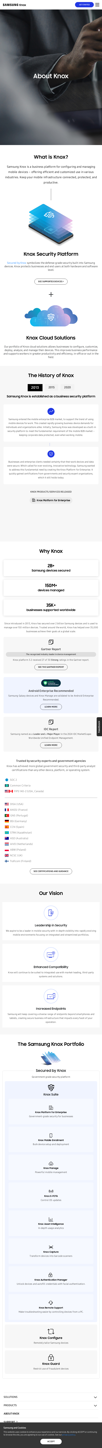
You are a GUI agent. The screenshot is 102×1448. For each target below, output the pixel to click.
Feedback (99, 727)
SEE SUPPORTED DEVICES (50, 281)
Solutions (10, 1397)
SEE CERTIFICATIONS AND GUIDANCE (51, 871)
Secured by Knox (16, 262)
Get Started (84, 5)
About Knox (11, 1413)
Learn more (51, 707)
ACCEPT (51, 1441)
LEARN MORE (51, 745)
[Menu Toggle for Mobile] (97, 4)
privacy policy (68, 1435)
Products (10, 1405)
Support (9, 1422)
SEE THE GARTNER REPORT (51, 667)
